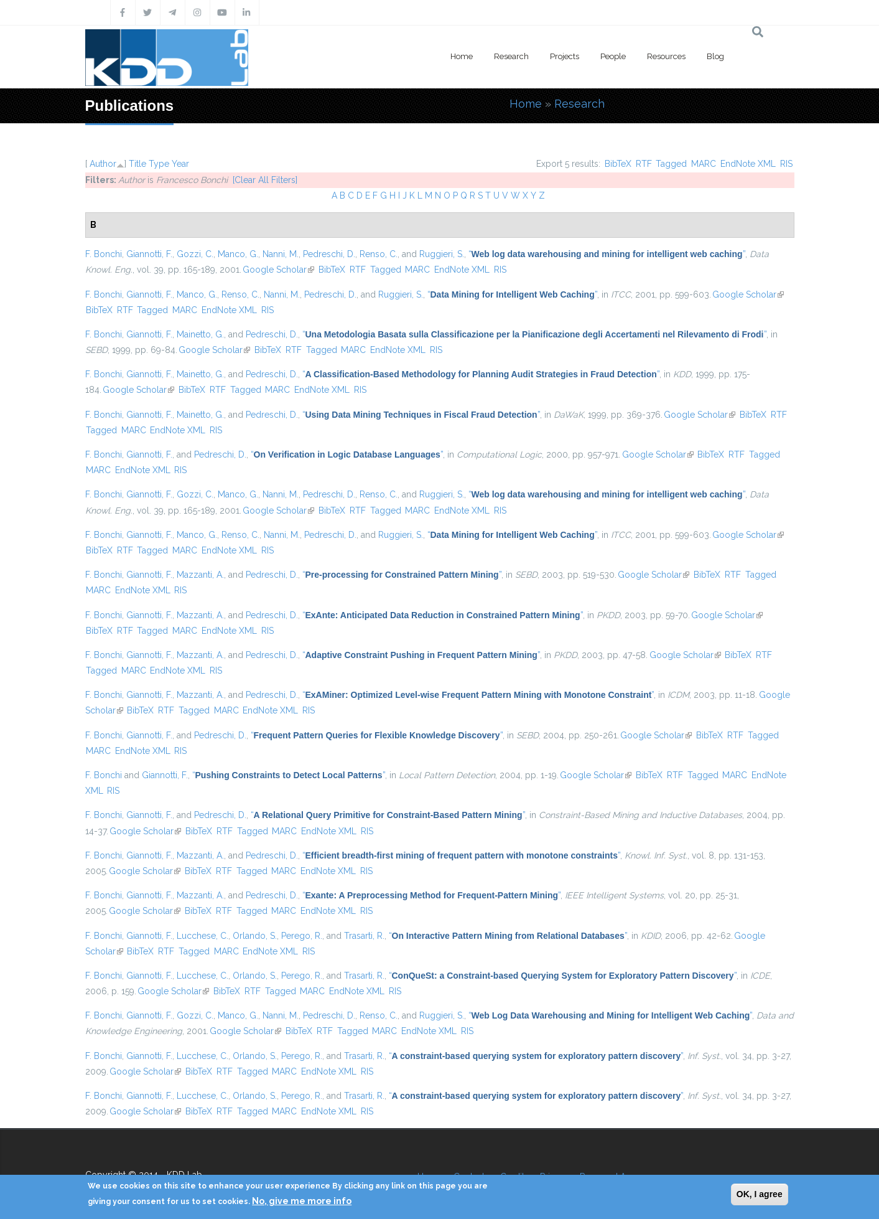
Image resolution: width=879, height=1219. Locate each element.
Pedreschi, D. (329, 254)
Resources (666, 56)
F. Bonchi (103, 254)
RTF (644, 164)
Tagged (671, 164)
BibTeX (618, 164)
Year (180, 164)
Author (103, 164)
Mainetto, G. (200, 334)
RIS (786, 164)
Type (159, 164)
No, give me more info (301, 1201)
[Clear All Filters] (265, 180)
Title (137, 164)
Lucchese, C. (202, 936)
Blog (715, 56)
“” (606, 254)
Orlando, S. (255, 936)
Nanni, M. (281, 254)
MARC (703, 164)
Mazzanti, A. (200, 575)
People (613, 56)
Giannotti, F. (149, 254)
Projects (564, 56)
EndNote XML (748, 164)
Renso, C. (379, 254)
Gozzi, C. (195, 254)
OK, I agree (760, 1194)
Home (461, 56)
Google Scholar (278, 270)
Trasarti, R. (364, 936)
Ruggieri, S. (441, 254)
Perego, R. (301, 936)
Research (511, 56)
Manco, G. (238, 254)
